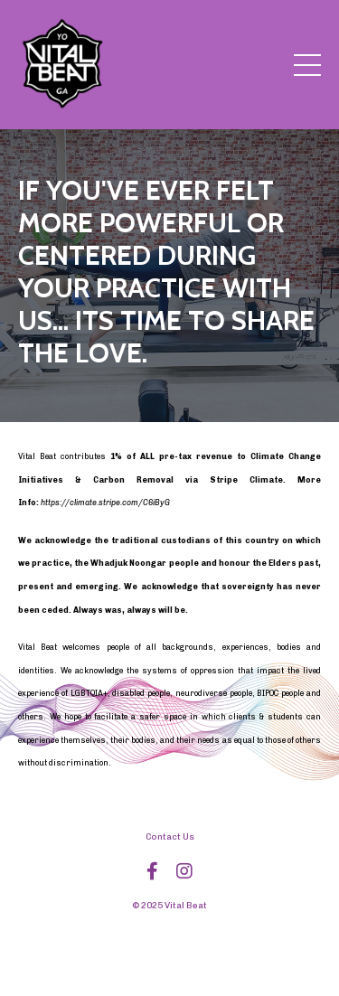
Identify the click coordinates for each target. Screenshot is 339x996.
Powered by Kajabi (169, 949)
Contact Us (170, 837)
